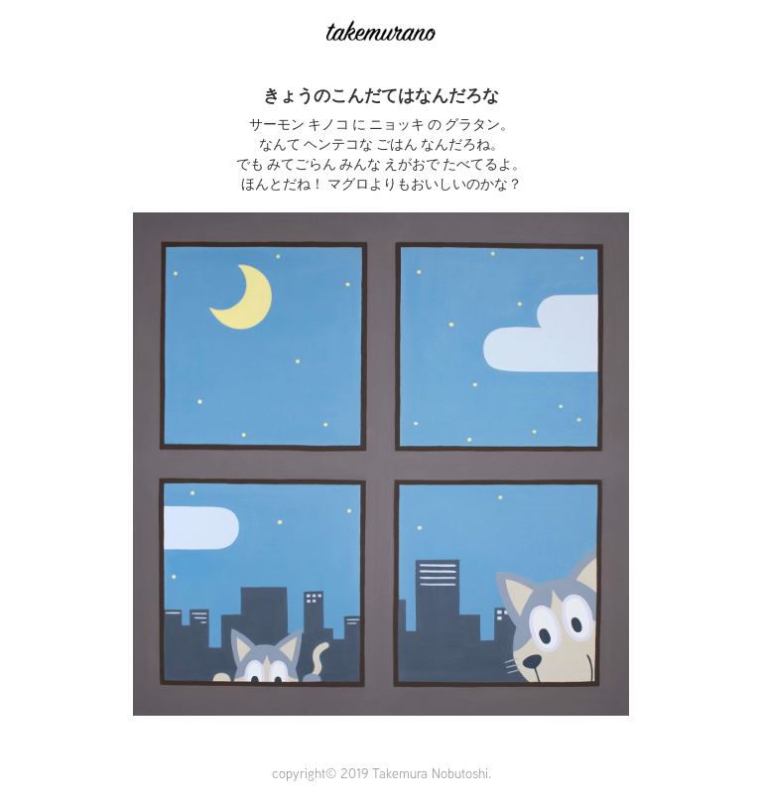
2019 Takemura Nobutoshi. (415, 773)
